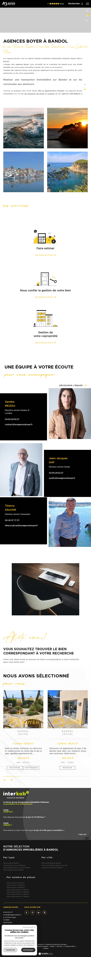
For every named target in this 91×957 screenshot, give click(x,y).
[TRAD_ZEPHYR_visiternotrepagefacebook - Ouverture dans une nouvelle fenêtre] (26, 912)
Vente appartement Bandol (13, 870)
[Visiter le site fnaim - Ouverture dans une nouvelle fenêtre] (22, 936)
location (50, 94)
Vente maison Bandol (11, 863)
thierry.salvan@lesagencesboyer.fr (21, 526)
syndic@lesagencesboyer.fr (62, 478)
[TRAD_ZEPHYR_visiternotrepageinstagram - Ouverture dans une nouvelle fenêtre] (32, 912)
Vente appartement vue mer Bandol (16, 867)
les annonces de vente (34, 94)
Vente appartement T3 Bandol (18, 894)
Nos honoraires (20, 946)
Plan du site (31, 946)
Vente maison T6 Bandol (16, 885)
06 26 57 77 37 (12, 520)
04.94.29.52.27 (12, 419)
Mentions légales (42, 946)
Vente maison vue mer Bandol (14, 865)
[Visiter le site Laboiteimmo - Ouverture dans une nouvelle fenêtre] (45, 952)
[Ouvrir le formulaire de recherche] (75, 3)
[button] (11, 780)
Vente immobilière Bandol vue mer (54, 865)
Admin (52, 946)
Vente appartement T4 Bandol (18, 896)
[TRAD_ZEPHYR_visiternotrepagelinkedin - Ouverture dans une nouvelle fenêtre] (38, 912)
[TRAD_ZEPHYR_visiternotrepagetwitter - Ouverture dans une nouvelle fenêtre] (44, 912)
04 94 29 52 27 (8, 912)
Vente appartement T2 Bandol (18, 892)
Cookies (45, 948)
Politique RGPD (70, 946)
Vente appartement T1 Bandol (18, 890)
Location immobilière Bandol (52, 867)
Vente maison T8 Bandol (16, 887)
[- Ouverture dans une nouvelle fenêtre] (27, 936)
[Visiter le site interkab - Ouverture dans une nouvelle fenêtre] (10, 936)
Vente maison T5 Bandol (15, 883)
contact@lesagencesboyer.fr (19, 425)
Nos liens (60, 946)
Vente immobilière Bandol (51, 863)
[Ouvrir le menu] (87, 4)
